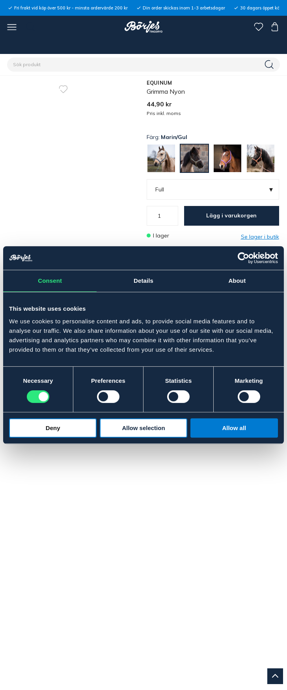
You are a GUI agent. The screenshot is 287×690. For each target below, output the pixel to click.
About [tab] (237, 280)
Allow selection (143, 428)
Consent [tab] (50, 280)
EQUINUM (159, 83)
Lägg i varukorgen (231, 215)
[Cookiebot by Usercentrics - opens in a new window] (243, 258)
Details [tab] (143, 280)
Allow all (234, 428)
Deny (53, 428)
